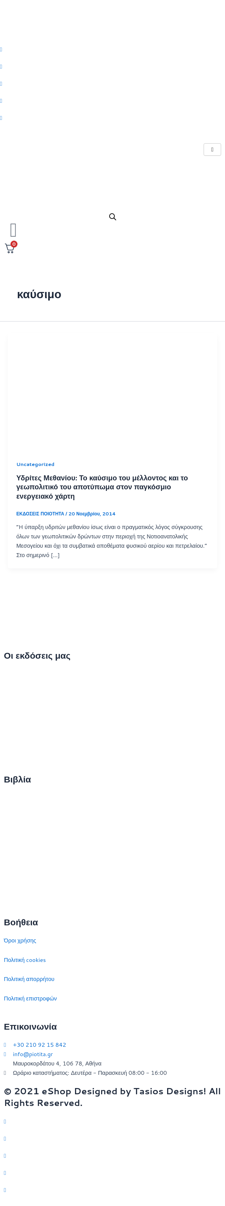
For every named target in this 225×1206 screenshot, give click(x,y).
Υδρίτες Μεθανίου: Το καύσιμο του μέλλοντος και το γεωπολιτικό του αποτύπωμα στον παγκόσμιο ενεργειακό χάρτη (102, 487)
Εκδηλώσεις (19, 732)
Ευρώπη (14, 874)
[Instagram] (112, 83)
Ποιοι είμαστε (20, 693)
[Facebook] (112, 65)
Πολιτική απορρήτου (29, 979)
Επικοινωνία (19, 712)
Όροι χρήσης (20, 940)
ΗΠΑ (10, 894)
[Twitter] (112, 48)
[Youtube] (112, 117)
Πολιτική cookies (25, 960)
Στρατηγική (17, 816)
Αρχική (12, 674)
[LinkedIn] (112, 100)
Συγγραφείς (18, 751)
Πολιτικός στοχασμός (30, 855)
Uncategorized (35, 464)
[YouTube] (112, 1189)
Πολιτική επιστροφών (30, 998)
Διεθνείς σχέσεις (24, 797)
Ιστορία (13, 836)
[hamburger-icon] (212, 149)
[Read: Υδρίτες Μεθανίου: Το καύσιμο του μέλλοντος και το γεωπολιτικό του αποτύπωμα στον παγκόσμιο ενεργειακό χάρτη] (112, 391)
